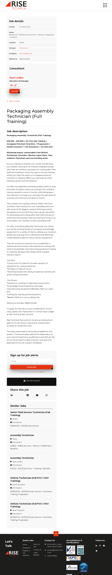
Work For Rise (36, 545)
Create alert (31, 367)
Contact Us (37, 550)
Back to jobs (14, 101)
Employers (26, 548)
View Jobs (14, 91)
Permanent (23, 48)
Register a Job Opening (26, 553)
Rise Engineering (25, 53)
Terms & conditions (37, 372)
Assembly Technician (22, 435)
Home (25, 544)
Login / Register (36, 554)
